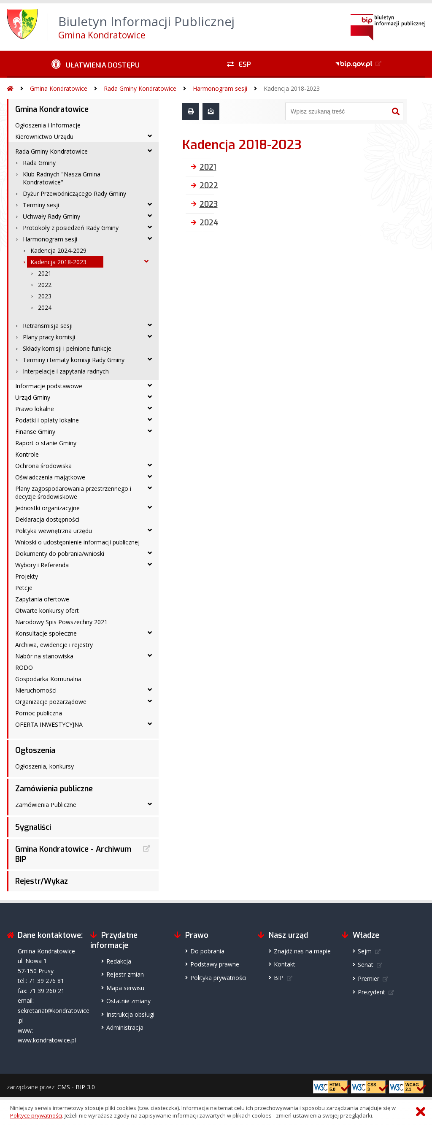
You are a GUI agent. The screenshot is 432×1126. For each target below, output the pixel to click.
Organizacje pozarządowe (50, 702)
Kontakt (284, 964)
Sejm (365, 951)
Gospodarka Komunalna (48, 679)
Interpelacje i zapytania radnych (66, 371)
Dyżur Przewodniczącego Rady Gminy (74, 193)
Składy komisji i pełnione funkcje (67, 348)
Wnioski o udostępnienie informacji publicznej (77, 542)
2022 (44, 285)
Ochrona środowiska (43, 466)
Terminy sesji (41, 205)
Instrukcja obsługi (130, 1014)
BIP (279, 978)
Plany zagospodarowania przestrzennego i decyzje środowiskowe (73, 493)
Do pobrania (207, 951)
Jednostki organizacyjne (47, 508)
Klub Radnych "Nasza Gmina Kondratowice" (61, 178)
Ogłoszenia (35, 750)
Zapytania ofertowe (42, 599)
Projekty (26, 576)
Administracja (124, 1027)
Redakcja (118, 961)
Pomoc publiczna (38, 713)
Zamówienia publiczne (54, 789)
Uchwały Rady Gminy (51, 216)
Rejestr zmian (125, 974)
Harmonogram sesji (220, 88)
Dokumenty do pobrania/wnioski (59, 553)
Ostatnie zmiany (128, 1001)
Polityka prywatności (218, 978)
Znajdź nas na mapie (302, 951)
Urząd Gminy (32, 397)
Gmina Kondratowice (58, 88)
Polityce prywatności (36, 1115)
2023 (44, 296)
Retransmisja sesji (48, 326)
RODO (24, 667)
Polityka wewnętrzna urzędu (53, 531)
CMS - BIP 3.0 (76, 1087)
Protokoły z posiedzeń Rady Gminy (71, 228)
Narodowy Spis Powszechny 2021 (61, 622)
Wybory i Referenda (42, 565)
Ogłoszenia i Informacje (48, 125)
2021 (44, 273)
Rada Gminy (39, 163)
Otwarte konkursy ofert (47, 610)
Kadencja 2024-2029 (58, 250)
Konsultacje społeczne (46, 633)
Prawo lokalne (34, 409)
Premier (368, 978)
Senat (365, 965)
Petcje (23, 588)
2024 (44, 307)
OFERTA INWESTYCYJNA (49, 724)
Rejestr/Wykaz (41, 881)
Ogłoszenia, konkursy (44, 766)
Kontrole (27, 454)
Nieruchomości (36, 690)
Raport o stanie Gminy (45, 443)
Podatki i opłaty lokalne (47, 420)
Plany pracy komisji (49, 337)
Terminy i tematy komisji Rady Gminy (73, 360)
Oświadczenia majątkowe (50, 477)
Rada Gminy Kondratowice (140, 88)
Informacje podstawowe (48, 386)
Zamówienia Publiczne (45, 805)
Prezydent (371, 992)
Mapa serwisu (125, 988)
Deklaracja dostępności (47, 519)
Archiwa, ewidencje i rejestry (54, 645)
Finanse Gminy (35, 432)
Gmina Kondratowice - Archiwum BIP (73, 854)
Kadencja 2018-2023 (292, 88)
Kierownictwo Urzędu (44, 137)
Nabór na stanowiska (44, 656)
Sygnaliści (33, 827)
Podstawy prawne (214, 964)
